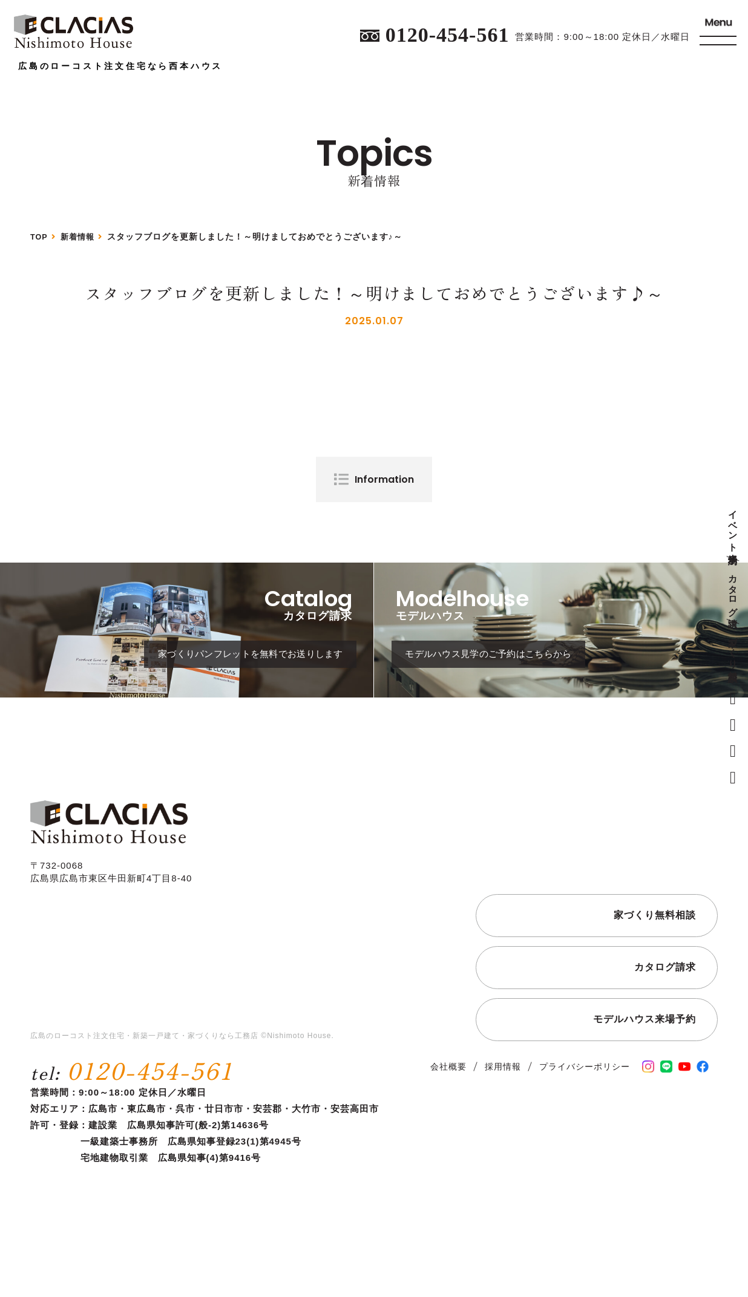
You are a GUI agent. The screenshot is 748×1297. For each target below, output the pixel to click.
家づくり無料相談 (733, 649)
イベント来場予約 (733, 527)
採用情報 (503, 1101)
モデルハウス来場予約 (644, 1053)
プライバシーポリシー (584, 1101)
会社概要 (448, 1101)
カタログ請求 (733, 590)
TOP (40, 236)
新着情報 (81, 236)
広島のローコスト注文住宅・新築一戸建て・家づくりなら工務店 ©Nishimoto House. (182, 1071)
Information (384, 479)
